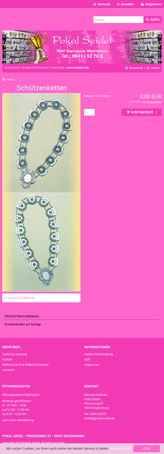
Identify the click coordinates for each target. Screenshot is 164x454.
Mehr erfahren (120, 448)
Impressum (91, 364)
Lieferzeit (8, 370)
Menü (8, 79)
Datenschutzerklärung (98, 354)
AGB (87, 359)
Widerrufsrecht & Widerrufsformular (25, 364)
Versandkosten (154, 102)
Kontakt (7, 359)
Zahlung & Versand (14, 354)
